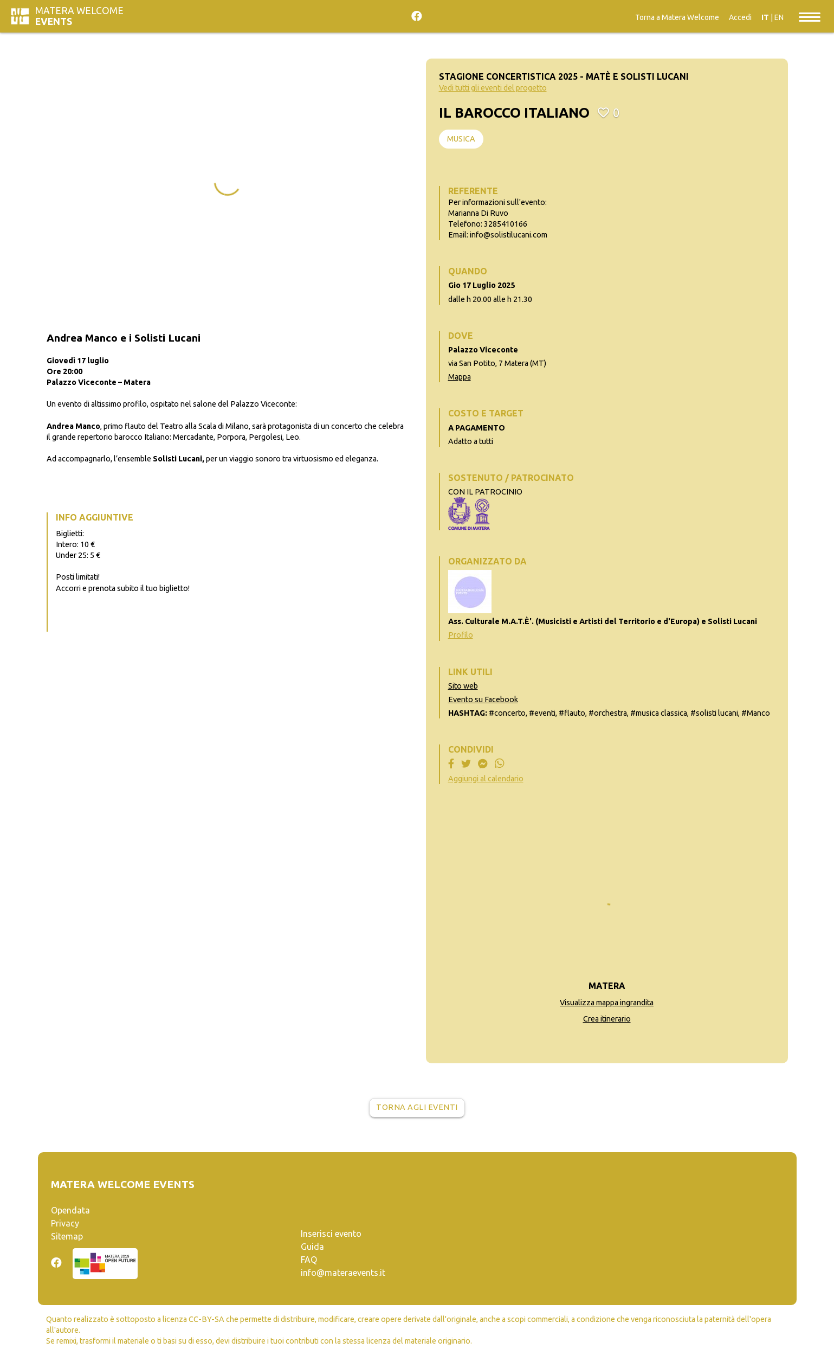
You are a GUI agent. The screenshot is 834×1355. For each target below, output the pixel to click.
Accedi (740, 17)
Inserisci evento (331, 1233)
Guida (312, 1246)
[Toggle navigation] (809, 16)
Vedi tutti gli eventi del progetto (493, 88)
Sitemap (67, 1236)
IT (765, 17)
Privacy (65, 1223)
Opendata (70, 1210)
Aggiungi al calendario (485, 778)
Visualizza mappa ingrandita (607, 1002)
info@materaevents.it (343, 1272)
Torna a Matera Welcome (677, 17)
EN (779, 17)
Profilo (460, 635)
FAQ (309, 1259)
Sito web (463, 686)
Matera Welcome (79, 16)
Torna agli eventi (417, 1107)
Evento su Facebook (483, 699)
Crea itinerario (607, 1018)
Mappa (459, 377)
